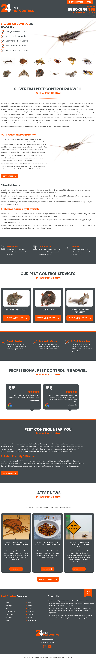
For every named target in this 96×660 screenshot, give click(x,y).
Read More (14, 569)
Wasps (30, 617)
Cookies (44, 642)
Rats (29, 608)
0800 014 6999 (48, 639)
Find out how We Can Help (14, 318)
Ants (7, 602)
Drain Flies (9, 617)
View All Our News (46, 579)
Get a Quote (8, 176)
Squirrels (30, 614)
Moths (30, 605)
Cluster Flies (10, 614)
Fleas (7, 620)
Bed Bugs (9, 605)
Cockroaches (10, 611)
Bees (7, 608)
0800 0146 (81, 9)
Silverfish (31, 611)
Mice (29, 602)
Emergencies (32, 620)
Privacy (52, 642)
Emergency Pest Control (80, 2)
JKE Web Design (67, 657)
